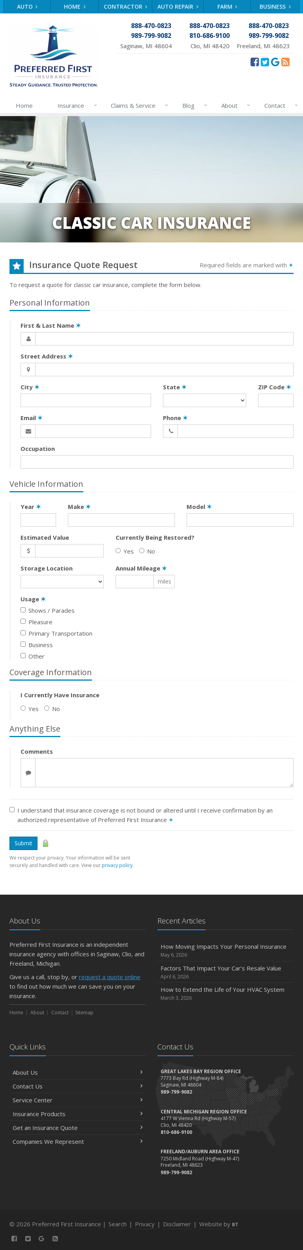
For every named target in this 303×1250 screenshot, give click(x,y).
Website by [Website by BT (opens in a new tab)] (218, 1224)
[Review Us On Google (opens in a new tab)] (275, 61)
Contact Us (77, 1086)
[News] (285, 61)
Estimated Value (45, 537)
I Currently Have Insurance (60, 695)
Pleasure (36, 622)
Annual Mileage (141, 568)
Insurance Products (77, 1114)
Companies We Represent (77, 1141)
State (175, 387)
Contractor (126, 6)
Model (199, 507)
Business (275, 6)
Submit (23, 843)
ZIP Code (274, 387)
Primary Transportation (56, 633)
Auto (27, 6)
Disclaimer (177, 1224)
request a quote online (109, 977)
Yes (125, 551)
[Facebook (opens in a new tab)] (255, 61)
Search (117, 1224)
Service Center (77, 1100)
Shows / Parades (48, 610)
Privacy (145, 1224)
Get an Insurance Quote (77, 1128)
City (30, 387)
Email (32, 418)
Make (79, 507)
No (147, 551)
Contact (279, 105)
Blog (193, 105)
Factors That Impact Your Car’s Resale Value (225, 972)
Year (31, 507)
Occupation (38, 448)
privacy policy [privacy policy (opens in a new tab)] (117, 865)
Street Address (47, 356)
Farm (227, 6)
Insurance (76, 105)
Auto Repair (177, 6)
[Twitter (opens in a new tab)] (265, 61)
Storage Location (47, 568)
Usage (33, 599)
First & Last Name (51, 325)
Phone (175, 418)
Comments (37, 751)
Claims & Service (138, 105)
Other (33, 656)
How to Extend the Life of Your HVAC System (225, 993)
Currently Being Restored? (155, 537)
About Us (77, 1072)
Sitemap (84, 1012)
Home (75, 6)
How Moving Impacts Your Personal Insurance (225, 950)
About (234, 105)
